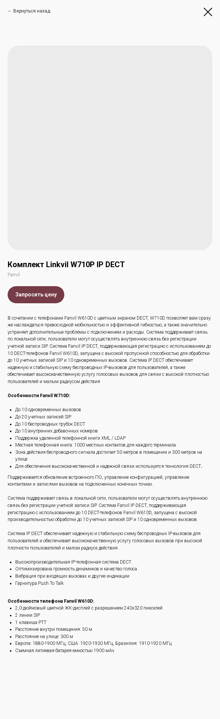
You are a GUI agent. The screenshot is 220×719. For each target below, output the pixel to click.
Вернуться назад (31, 11)
